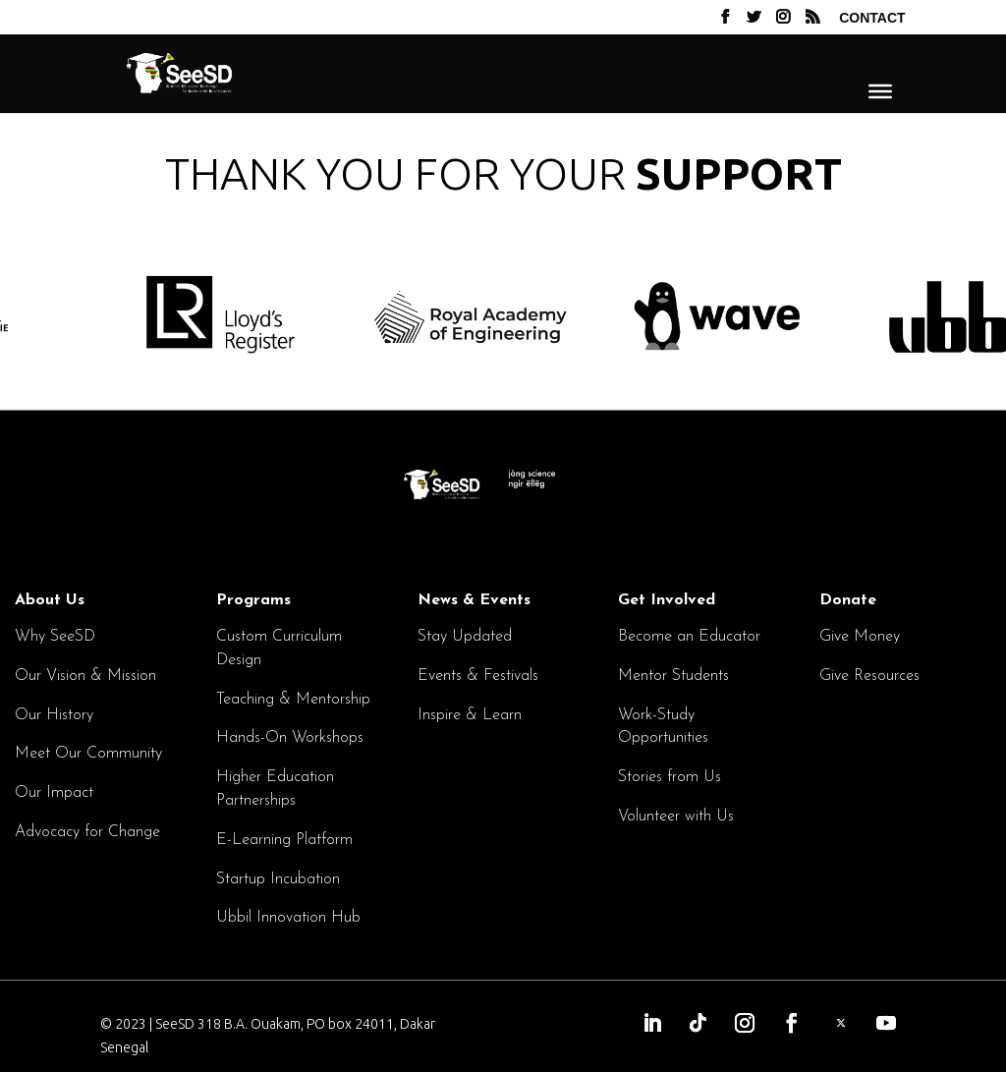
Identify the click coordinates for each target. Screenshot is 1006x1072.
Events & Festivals (478, 676)
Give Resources (869, 676)
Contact (872, 18)
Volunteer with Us (676, 816)
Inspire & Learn (470, 715)
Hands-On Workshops (289, 738)
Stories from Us (669, 777)
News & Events (474, 600)
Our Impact (54, 793)
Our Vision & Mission (85, 676)
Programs (253, 600)
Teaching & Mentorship (293, 699)
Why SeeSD (55, 637)
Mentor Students (673, 676)
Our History (54, 715)
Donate (847, 600)
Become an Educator (689, 637)
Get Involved (666, 600)
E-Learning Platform (284, 840)
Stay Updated (465, 637)
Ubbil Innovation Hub (288, 918)
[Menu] (880, 90)
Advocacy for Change (87, 832)
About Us (49, 600)
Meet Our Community (88, 754)
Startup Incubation (278, 879)
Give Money (859, 637)
